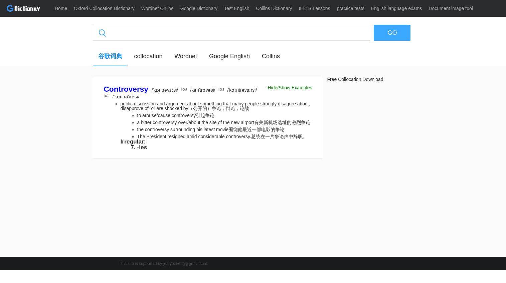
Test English (236, 8)
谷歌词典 (110, 56)
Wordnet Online (157, 8)
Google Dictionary (198, 8)
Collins (271, 56)
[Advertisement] (61, 179)
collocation (148, 56)
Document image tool (451, 8)
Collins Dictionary (274, 8)
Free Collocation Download (355, 79)
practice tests (350, 8)
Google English (229, 56)
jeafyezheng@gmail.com (185, 263)
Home (61, 8)
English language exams (396, 8)
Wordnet (185, 56)
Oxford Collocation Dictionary (104, 8)
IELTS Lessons (314, 8)
